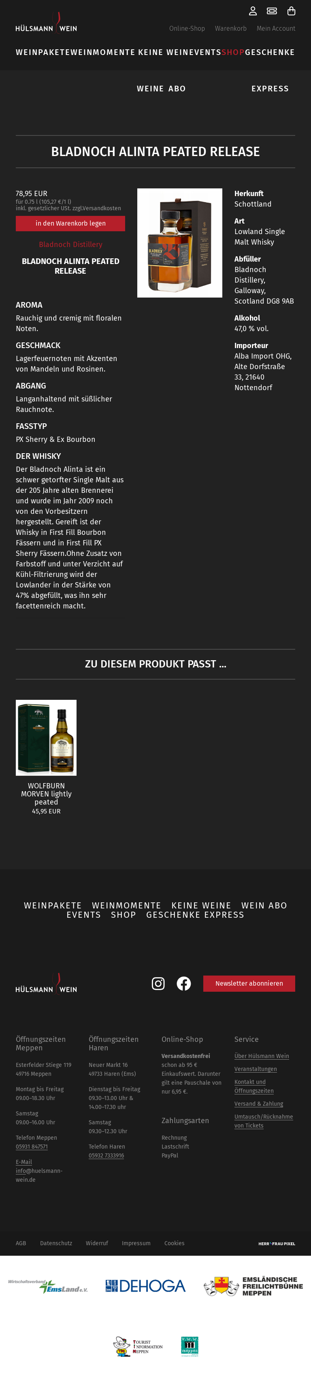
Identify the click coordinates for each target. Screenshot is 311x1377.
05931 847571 (32, 1146)
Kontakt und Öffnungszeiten (254, 1086)
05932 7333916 (106, 1155)
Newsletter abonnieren (249, 983)
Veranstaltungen (255, 1069)
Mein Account (276, 28)
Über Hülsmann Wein (261, 1056)
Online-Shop (187, 28)
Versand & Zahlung (258, 1103)
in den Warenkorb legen (71, 223)
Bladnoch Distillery (70, 244)
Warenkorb (231, 28)
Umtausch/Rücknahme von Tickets (263, 1121)
